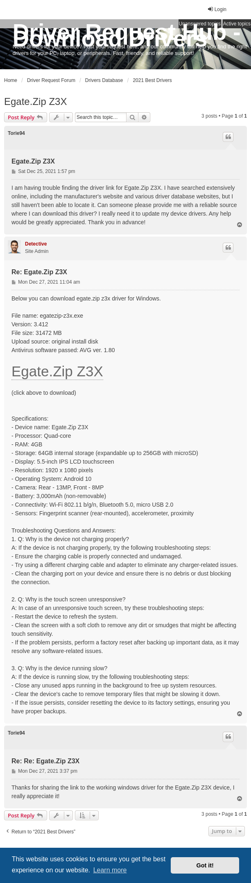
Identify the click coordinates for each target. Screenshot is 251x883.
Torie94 (16, 133)
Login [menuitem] (216, 9)
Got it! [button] (205, 865)
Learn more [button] (110, 870)
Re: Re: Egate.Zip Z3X (45, 761)
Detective (36, 244)
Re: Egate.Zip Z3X (39, 272)
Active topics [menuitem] (237, 24)
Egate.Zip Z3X (35, 101)
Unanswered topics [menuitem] (200, 24)
